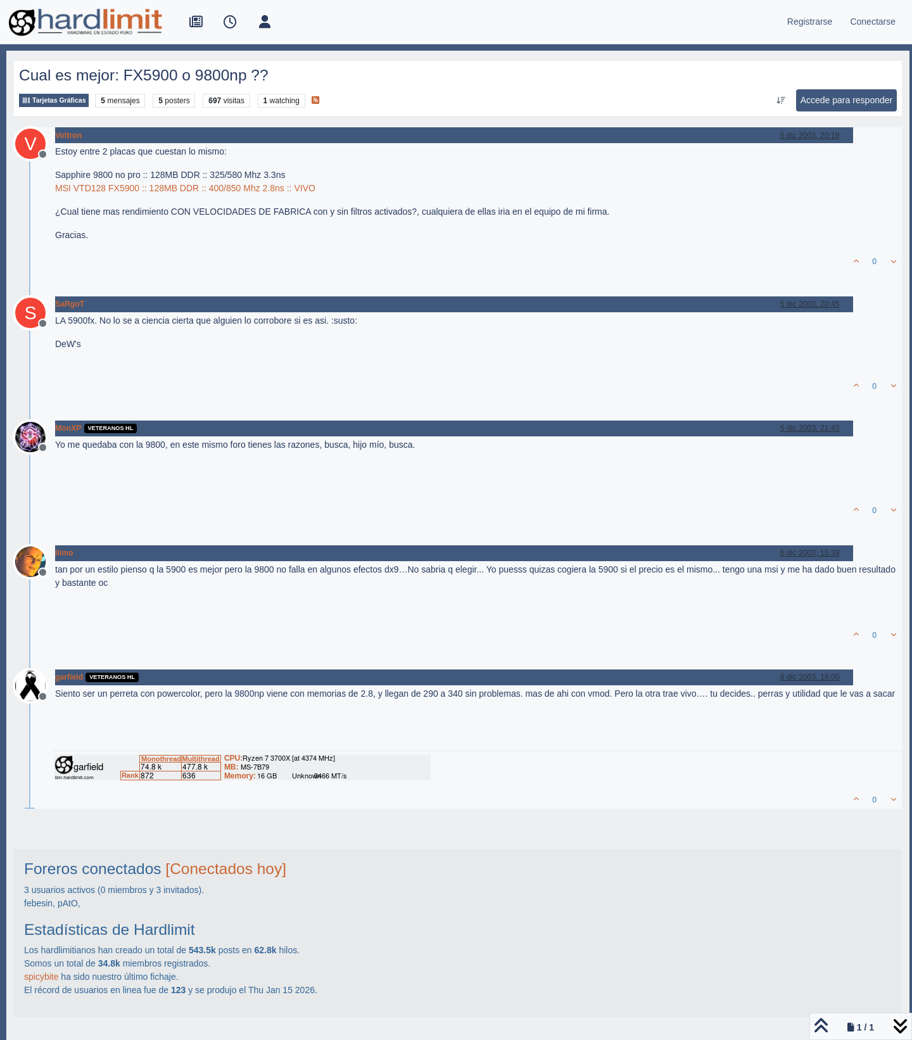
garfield (69, 677)
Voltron (68, 135)
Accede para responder (847, 100)
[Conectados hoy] (225, 868)
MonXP (68, 428)
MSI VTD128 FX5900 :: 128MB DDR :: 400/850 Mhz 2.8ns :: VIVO (185, 188)
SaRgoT (69, 304)
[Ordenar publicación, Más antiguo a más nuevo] (780, 101)
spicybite (41, 977)
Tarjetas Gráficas (54, 100)
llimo (64, 553)
